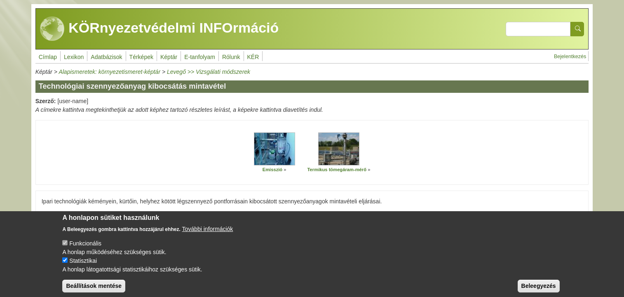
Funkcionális (85, 249)
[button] (274, 148)
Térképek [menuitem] (141, 57)
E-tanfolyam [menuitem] (199, 57)
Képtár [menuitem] (168, 57)
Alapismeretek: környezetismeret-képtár (109, 71)
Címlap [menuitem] (48, 57)
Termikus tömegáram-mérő (336, 169)
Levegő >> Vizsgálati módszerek (208, 71)
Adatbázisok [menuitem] (106, 57)
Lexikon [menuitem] (74, 57)
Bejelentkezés (570, 56)
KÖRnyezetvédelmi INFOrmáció (159, 28)
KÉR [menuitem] (253, 57)
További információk (207, 235)
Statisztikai (83, 267)
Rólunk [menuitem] (231, 57)
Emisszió (273, 169)
